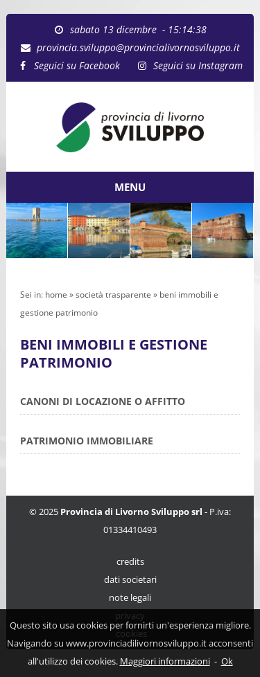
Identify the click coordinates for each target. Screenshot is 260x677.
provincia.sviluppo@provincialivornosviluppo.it (138, 47)
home (56, 294)
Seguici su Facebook (77, 65)
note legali (130, 597)
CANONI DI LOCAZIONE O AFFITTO (102, 401)
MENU (130, 187)
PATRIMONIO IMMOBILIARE (86, 440)
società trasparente (113, 294)
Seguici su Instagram (198, 65)
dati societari (130, 579)
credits (130, 561)
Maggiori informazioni (165, 661)
